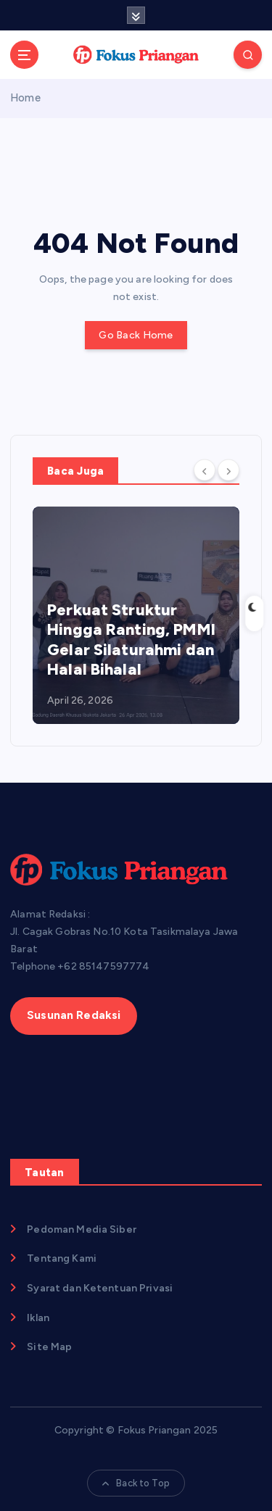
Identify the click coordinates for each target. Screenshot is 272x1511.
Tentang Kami (61, 1258)
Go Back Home (136, 335)
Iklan (38, 1318)
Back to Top (136, 1483)
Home (25, 97)
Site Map (49, 1347)
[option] (136, 615)
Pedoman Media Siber (81, 1229)
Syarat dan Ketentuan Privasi (100, 1288)
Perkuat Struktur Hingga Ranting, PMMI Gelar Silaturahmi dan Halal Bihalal (131, 640)
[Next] (228, 469)
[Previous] (204, 469)
